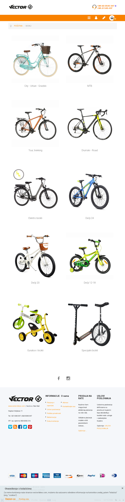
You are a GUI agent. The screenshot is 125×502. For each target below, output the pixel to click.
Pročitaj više (24, 499)
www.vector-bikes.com (16, 406)
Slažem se (10, 499)
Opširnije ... (82, 431)
